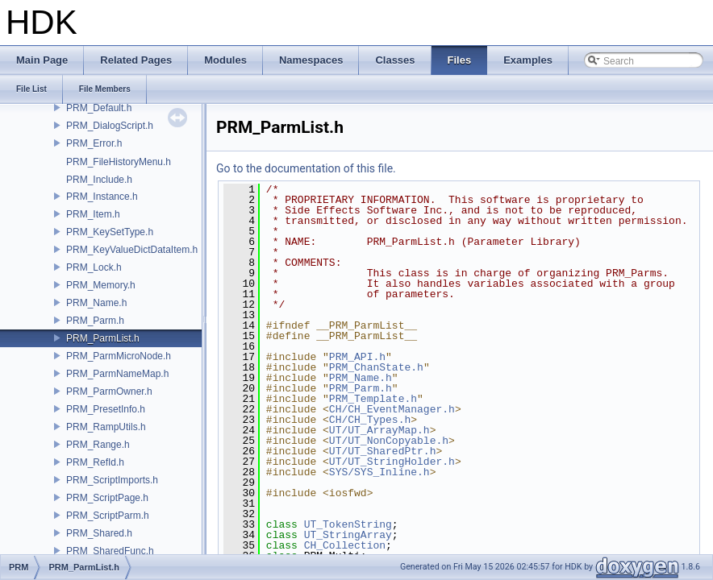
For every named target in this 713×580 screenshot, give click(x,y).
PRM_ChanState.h (376, 367)
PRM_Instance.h (102, 196)
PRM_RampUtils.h (106, 427)
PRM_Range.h (98, 444)
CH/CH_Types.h (370, 419)
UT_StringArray (348, 535)
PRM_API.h (357, 357)
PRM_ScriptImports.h (112, 480)
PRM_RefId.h (95, 462)
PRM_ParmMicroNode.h (118, 356)
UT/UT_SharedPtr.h (382, 451)
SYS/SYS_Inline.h (379, 472)
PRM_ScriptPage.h (107, 497)
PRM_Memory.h (101, 285)
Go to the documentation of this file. (306, 168)
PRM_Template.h (373, 399)
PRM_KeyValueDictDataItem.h (132, 249)
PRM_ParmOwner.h (109, 391)
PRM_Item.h (93, 214)
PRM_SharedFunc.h (110, 551)
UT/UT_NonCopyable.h (388, 440)
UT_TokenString (348, 524)
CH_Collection (345, 545)
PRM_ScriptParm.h (107, 515)
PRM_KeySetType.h (109, 232)
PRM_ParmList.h (103, 338)
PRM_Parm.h (95, 320)
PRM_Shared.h (99, 533)
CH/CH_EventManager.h (392, 409)
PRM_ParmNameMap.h (117, 373)
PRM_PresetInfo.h (105, 409)
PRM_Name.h (96, 303)
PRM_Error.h (94, 143)
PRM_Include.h (99, 179)
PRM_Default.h (98, 108)
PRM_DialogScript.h (109, 125)
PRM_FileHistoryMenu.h (118, 162)
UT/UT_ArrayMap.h (379, 430)
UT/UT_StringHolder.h (392, 461)
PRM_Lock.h (94, 267)
